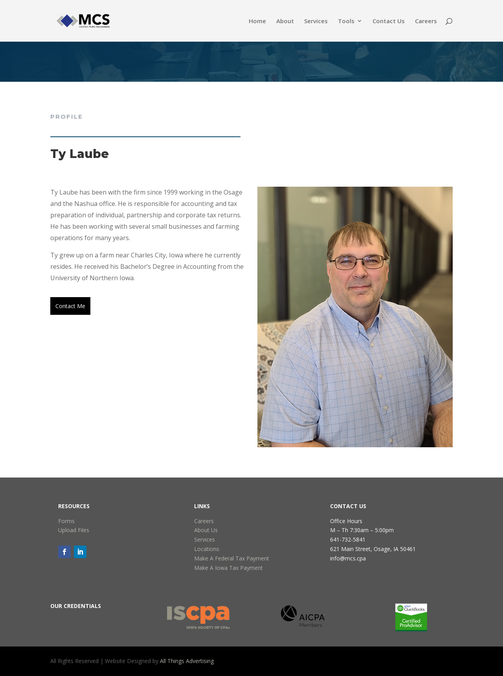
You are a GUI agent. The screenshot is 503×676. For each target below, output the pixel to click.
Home (257, 21)
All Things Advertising (187, 661)
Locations (206, 549)
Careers (426, 21)
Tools (346, 21)
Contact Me (70, 306)
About (285, 21)
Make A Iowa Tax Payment (228, 567)
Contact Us (389, 21)
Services (316, 21)
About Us (206, 530)
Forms (66, 521)
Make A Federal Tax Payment (231, 558)
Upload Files (73, 530)
